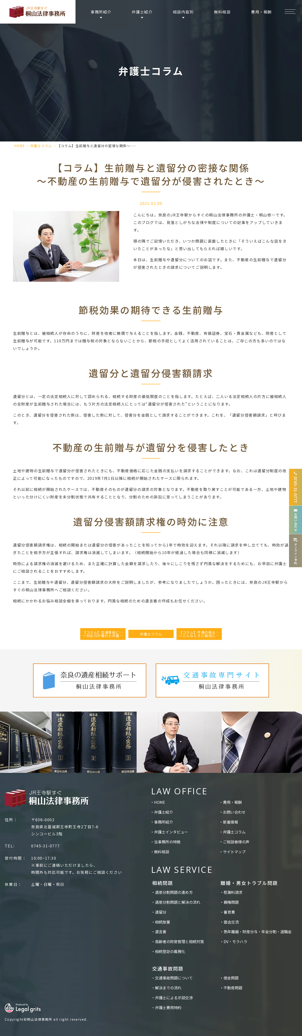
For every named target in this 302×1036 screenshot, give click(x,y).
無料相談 (222, 12)
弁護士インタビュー (171, 832)
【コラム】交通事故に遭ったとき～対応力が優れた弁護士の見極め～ (104, 634)
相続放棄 (162, 922)
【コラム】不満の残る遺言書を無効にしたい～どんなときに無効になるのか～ (200, 634)
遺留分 (160, 912)
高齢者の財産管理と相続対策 (179, 941)
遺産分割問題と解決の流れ (177, 902)
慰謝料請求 (233, 892)
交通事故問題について (174, 978)
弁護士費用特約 (168, 1007)
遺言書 (160, 931)
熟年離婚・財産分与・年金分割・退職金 (258, 931)
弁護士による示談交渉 (174, 997)
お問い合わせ (234, 812)
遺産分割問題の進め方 (174, 892)
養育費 (229, 912)
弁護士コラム (41, 145)
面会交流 (231, 922)
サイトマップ (234, 851)
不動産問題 (232, 987)
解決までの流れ (168, 987)
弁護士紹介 (163, 812)
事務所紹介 (163, 822)
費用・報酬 (261, 12)
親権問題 (231, 902)
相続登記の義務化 (170, 951)
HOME (19, 145)
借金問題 (231, 978)
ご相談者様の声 (236, 842)
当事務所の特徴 (167, 842)
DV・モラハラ (235, 941)
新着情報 (230, 822)
